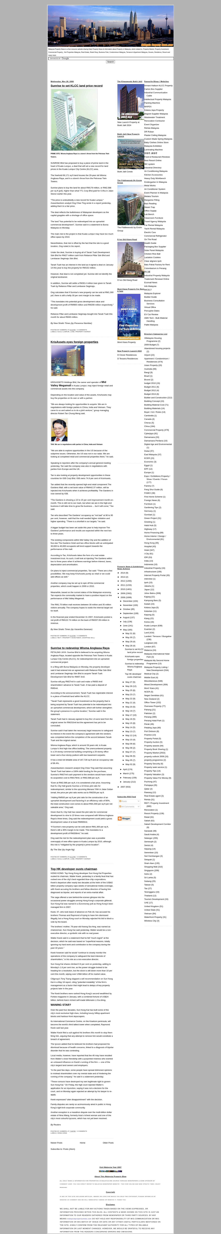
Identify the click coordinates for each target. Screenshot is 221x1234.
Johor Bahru (149, 593)
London (147, 646)
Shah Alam (149, 863)
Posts (123, 801)
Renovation (149, 810)
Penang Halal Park (152, 720)
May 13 (129, 731)
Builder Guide (150, 297)
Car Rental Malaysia (153, 225)
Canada (147, 419)
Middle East (149, 677)
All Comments (126, 806)
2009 (123, 593)
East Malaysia (150, 454)
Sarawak (148, 831)
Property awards (151, 746)
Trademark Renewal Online (156, 279)
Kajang (147, 597)
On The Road (150, 239)
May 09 (129, 744)
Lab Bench (149, 214)
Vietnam (148, 913)
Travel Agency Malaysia (155, 221)
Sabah (147, 820)
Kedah (147, 604)
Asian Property (151, 365)
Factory (147, 486)
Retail (146, 817)
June (125, 625)
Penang (147, 717)
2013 (123, 577)
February (127, 777)
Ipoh (146, 582)
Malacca (148, 650)
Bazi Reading (150, 203)
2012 (123, 581)
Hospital (148, 546)
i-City (146, 553)
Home (82, 1143)
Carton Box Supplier (153, 89)
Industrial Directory (152, 167)
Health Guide (150, 243)
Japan (147, 589)
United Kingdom (151, 906)
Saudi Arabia (150, 834)
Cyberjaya (148, 433)
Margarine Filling (151, 200)
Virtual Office (150, 307)
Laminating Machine (153, 150)
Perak (147, 724)
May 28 (129, 646)
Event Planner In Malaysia (156, 193)
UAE (146, 903)
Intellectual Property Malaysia (157, 99)
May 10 (129, 739)
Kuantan (148, 629)
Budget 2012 (150, 390)
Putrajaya (148, 785)
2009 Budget (150, 345)
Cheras (147, 423)
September (128, 613)
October (127, 609)
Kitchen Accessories (153, 175)
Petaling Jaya (150, 727)
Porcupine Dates (151, 311)
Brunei (147, 380)
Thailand (148, 895)
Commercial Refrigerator (155, 236)
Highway (148, 529)
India (146, 561)
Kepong (147, 615)
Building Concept (152, 401)
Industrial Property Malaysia (157, 275)
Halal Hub (148, 525)
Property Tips (150, 771)
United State (150, 910)
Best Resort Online (152, 160)
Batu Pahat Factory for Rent (157, 264)
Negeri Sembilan (151, 695)
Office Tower (150, 702)
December (128, 601)
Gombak (148, 515)
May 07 (129, 752)
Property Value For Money (156, 778)
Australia (148, 369)
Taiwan (147, 885)
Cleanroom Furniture (153, 218)
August (126, 617)
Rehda (147, 799)
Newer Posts (56, 1143)
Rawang (148, 792)
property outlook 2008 (154, 756)
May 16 (129, 719)
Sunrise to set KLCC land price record (77, 85)
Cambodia (149, 415)
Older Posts (108, 1143)
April (125, 769)
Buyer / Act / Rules (152, 412)
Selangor (148, 838)
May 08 (129, 748)
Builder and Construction (155, 397)
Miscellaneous (150, 681)
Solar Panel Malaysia (154, 250)
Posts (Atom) (69, 1149)
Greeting (148, 522)
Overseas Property (152, 706)
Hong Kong (62, 1133)
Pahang (147, 710)
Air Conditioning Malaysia (155, 171)
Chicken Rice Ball (152, 254)
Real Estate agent (152, 796)
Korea (147, 622)
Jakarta (147, 586)
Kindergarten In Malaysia (155, 182)
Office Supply (150, 211)
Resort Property (151, 813)
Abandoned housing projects (157, 348)
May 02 (129, 764)
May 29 (129, 641)
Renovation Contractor (154, 121)
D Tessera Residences (127, 358)
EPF (146, 469)
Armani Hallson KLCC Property (158, 85)
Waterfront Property (153, 917)
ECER (147, 458)
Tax (145, 888)
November (128, 605)
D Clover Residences (127, 355)
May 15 (129, 723)
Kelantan (148, 611)
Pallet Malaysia (151, 325)
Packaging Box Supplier (155, 246)
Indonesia (148, 564)
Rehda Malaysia (151, 128)
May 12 (129, 735)
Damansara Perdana (153, 441)
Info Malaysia (150, 286)
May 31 (129, 633)
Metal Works (150, 185)
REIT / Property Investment (69, 638)
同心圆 (147, 272)
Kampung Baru (151, 600)
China (147, 426)
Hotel (146, 550)
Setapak (148, 859)
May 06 (129, 756)
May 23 (129, 694)
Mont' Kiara (149, 688)
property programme (153, 760)
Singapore (149, 870)
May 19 (129, 711)
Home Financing (151, 532)
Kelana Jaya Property (154, 110)
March (126, 773)
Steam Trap (149, 207)
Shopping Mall (88, 638)
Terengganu (149, 892)
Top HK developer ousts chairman (74, 869)
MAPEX (147, 106)
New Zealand (150, 699)
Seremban (149, 852)
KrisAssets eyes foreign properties (74, 342)
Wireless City (150, 921)
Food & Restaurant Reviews (157, 157)
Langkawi (148, 643)
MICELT (148, 290)
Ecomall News (150, 282)
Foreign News (150, 500)
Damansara (149, 437)
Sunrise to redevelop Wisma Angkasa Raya (80, 648)
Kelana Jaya (150, 607)
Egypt (146, 465)
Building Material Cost (154, 405)
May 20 (129, 707)
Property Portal (151, 738)
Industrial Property (152, 568)
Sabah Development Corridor (157, 824)
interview (148, 579)
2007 (123, 787)
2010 (123, 589)
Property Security (152, 764)
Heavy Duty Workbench (155, 178)
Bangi (146, 372)
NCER (147, 692)
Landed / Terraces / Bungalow (157, 636)
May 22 (129, 698)
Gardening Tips (151, 507)
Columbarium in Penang (155, 268)
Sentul (147, 845)
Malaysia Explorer (152, 293)
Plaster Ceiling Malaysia (155, 135)
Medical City (149, 674)
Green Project (150, 518)
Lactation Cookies (152, 257)
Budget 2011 (150, 387)
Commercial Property (154, 430)
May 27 (129, 682)
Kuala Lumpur (64, 331)
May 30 (129, 637)
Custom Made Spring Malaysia (158, 139)
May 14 (129, 727)
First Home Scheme (153, 497)
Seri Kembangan (152, 856)
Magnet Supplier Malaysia (156, 114)
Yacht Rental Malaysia (154, 229)
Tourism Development (154, 899)
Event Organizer (151, 124)
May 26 (129, 686)
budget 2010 (150, 383)
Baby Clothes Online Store (156, 142)
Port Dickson (150, 731)
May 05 (129, 760)
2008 (123, 597)
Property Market (83, 331)
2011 (123, 585)
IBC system (149, 164)
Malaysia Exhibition (153, 146)
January (127, 782)
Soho (146, 874)
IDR (146, 557)
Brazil (146, 376)
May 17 (129, 715)
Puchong (148, 781)
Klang (146, 618)
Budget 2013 (150, 394)
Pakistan (148, 713)
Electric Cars (150, 232)
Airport (147, 355)
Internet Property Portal (154, 575)
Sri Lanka (148, 877)
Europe (147, 472)
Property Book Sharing (154, 749)
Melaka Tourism (151, 196)
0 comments (82, 330)
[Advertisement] (110, 70)
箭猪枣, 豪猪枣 (150, 153)
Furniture (148, 504)
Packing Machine (152, 103)
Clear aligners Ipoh (152, 261)
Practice (148, 735)
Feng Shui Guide (152, 489)
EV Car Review (151, 314)
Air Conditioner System (154, 189)
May (125, 630)
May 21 (129, 702)
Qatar (146, 789)
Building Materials (152, 408)
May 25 (129, 690)
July (125, 621)
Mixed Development (153, 684)
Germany (148, 511)
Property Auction (151, 742)
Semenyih (148, 841)
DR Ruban (149, 132)
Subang (147, 881)
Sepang (147, 849)
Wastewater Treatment (154, 117)
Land (72, 331)
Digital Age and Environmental (158, 444)
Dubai (147, 451)
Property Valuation (152, 774)
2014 (123, 573)
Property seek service (154, 767)
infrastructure (150, 571)
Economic (148, 462)
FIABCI (147, 493)
